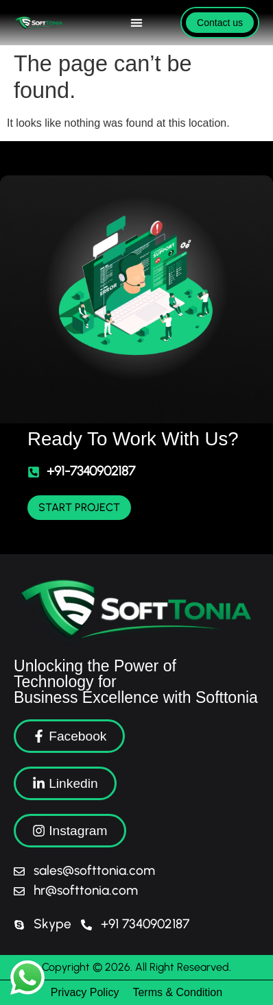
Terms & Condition (177, 992)
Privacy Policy (85, 992)
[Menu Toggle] (136, 22)
